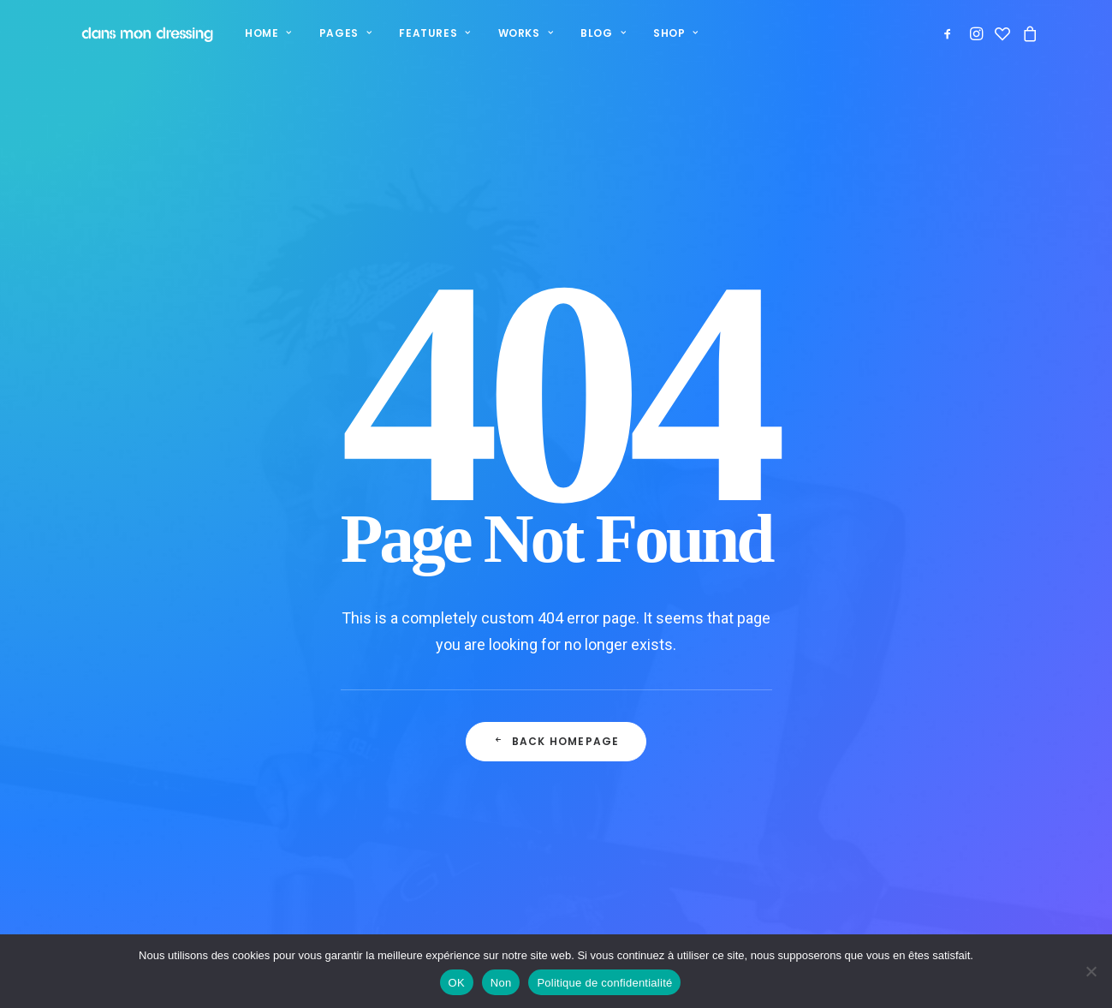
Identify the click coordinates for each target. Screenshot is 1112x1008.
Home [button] (255, 33)
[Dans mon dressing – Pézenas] (139, 33)
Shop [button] (663, 33)
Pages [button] (332, 33)
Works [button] (512, 33)
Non (501, 982)
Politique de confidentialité (692, 770)
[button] (950, 33)
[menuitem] (255, 33)
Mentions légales (660, 838)
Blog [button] (590, 33)
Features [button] (421, 33)
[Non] (1090, 971)
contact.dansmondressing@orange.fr (972, 793)
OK (457, 982)
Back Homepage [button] (556, 545)
